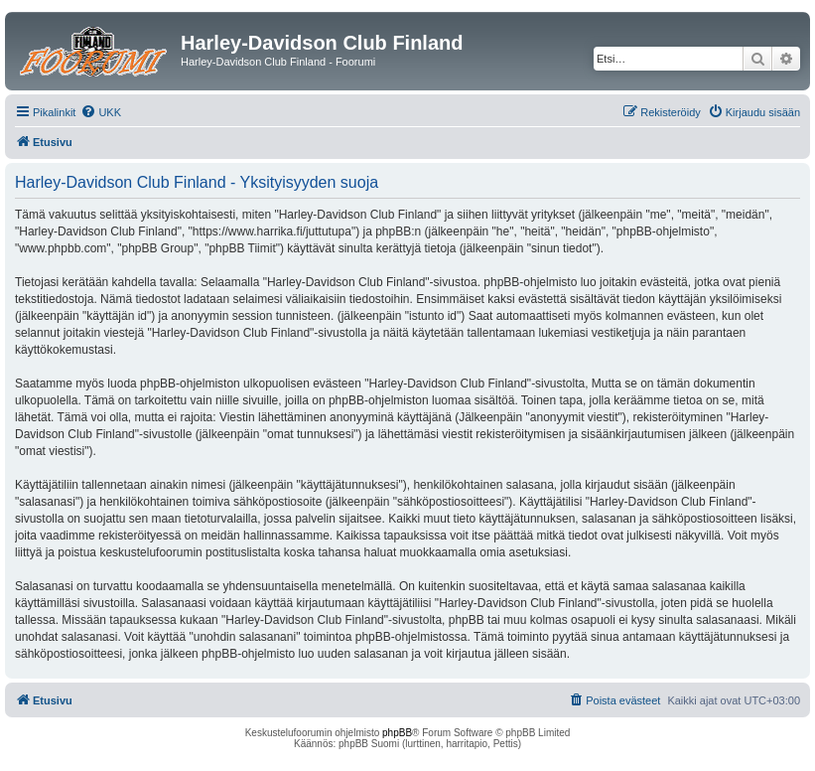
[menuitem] (100, 112)
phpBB (397, 732)
